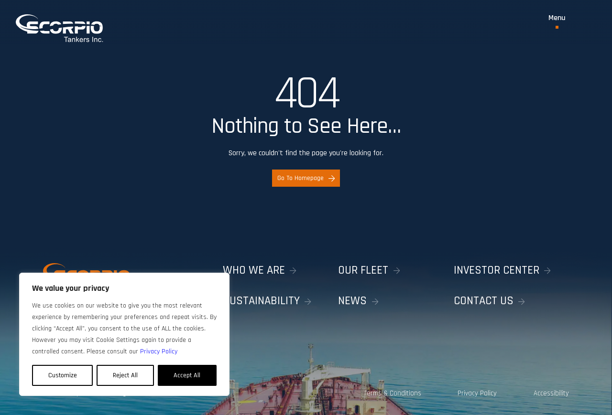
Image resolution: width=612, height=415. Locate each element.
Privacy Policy (477, 393)
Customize (62, 375)
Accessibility (551, 393)
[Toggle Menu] (557, 21)
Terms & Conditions (392, 393)
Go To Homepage (306, 178)
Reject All (125, 375)
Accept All (187, 375)
